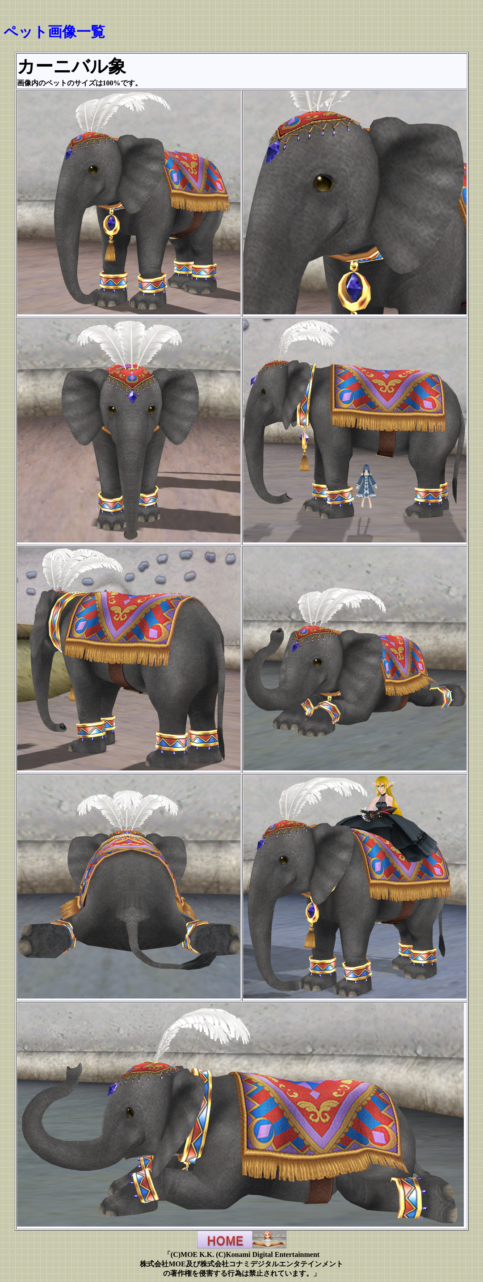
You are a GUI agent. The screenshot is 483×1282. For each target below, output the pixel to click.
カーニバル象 (71, 66)
